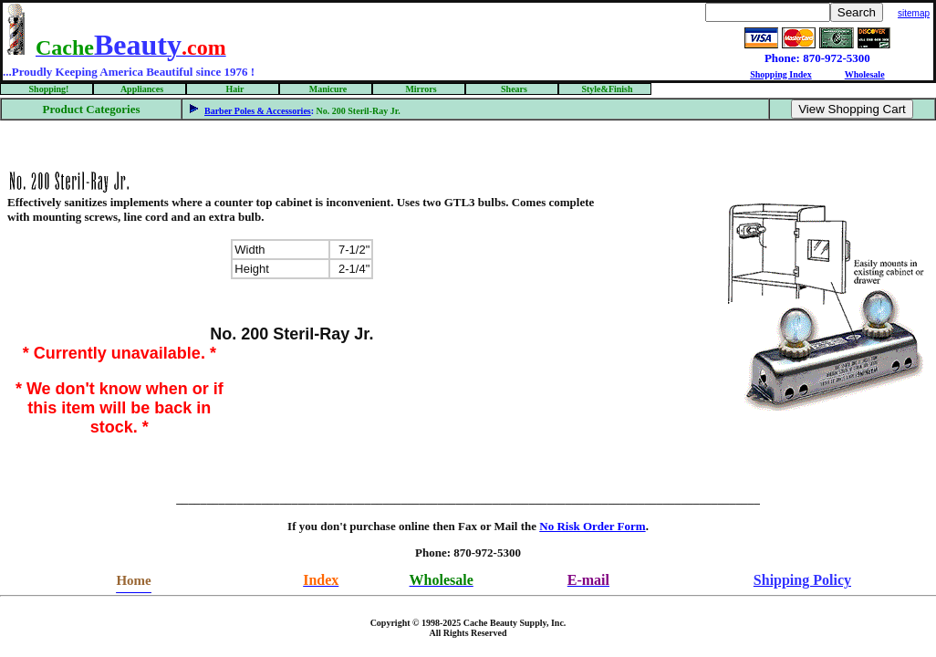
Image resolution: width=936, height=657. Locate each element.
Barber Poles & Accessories (257, 111)
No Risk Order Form (592, 526)
